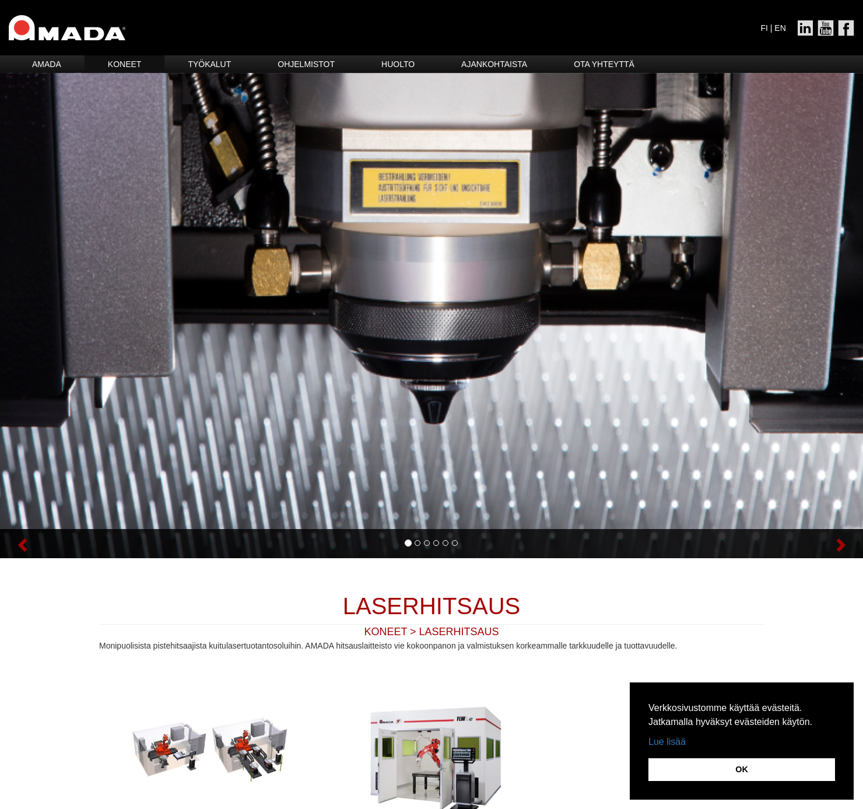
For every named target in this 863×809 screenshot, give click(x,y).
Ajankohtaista (494, 64)
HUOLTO (398, 64)
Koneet (125, 64)
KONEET (385, 632)
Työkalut (209, 64)
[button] (64, 543)
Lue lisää (667, 742)
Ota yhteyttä (604, 64)
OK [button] (741, 769)
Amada (46, 64)
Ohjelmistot (306, 64)
